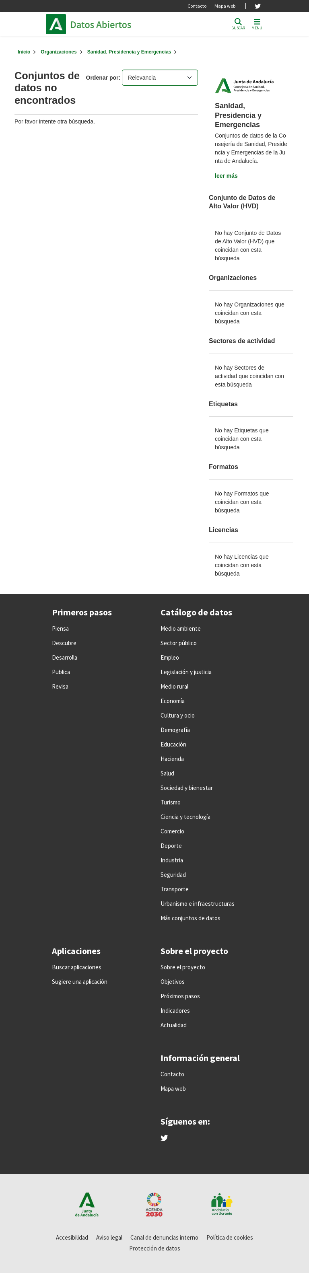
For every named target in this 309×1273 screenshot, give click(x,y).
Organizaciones (58, 52)
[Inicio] (24, 52)
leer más (226, 176)
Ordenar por (102, 77)
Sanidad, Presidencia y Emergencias (129, 52)
